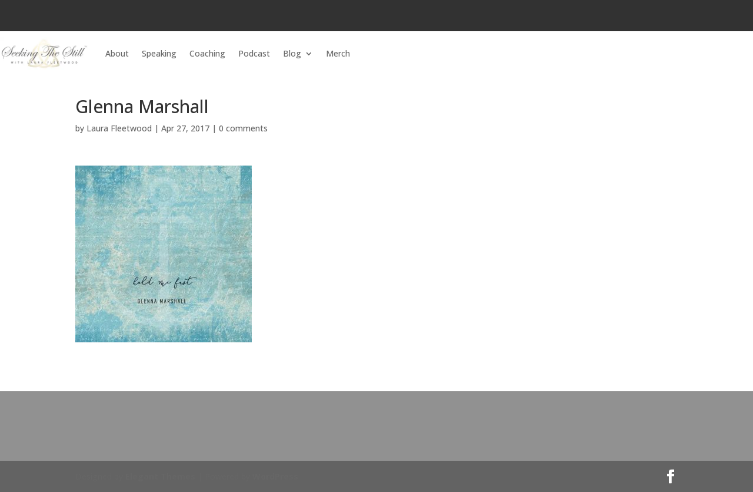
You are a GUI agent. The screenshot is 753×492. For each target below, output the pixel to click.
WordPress (275, 476)
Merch (338, 53)
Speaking (159, 53)
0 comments (243, 128)
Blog (292, 53)
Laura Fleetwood (119, 128)
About (117, 53)
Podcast (254, 53)
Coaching (207, 53)
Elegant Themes (160, 476)
